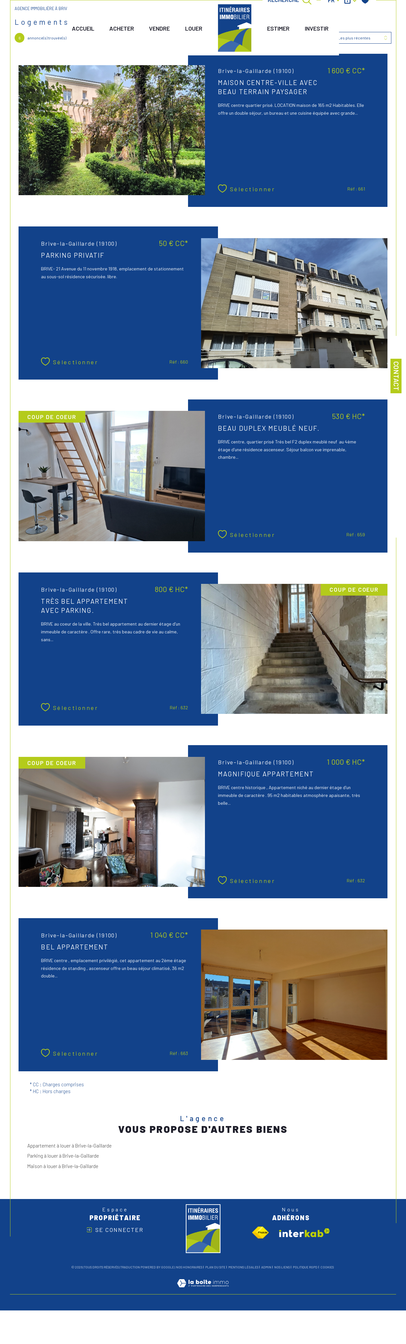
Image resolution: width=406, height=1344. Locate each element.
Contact (396, 376)
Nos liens (282, 1269)
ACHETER (119, 28)
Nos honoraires (189, 1269)
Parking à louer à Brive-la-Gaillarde (63, 1157)
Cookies (327, 1269)
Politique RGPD (305, 1269)
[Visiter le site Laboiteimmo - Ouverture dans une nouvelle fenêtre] (202, 1292)
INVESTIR (315, 28)
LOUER (192, 28)
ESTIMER (277, 28)
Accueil (81, 28)
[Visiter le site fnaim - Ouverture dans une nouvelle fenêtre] (260, 1234)
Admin (266, 1269)
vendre (158, 28)
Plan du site (215, 1269)
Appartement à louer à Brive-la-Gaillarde (69, 1147)
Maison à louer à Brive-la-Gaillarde (62, 1168)
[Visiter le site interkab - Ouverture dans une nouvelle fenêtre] (304, 1234)
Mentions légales (243, 1269)
